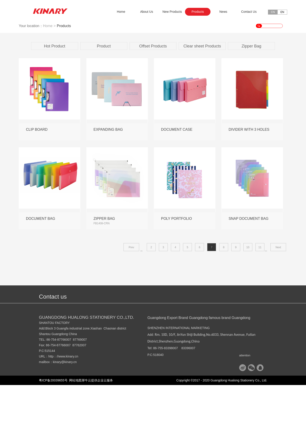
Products (64, 86)
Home (121, 11)
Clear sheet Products (202, 106)
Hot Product (54, 106)
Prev (131, 307)
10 (247, 307)
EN (282, 12)
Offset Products (153, 106)
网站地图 (75, 440)
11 (259, 307)
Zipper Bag (251, 106)
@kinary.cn (69, 422)
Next (278, 307)
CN (273, 12)
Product (104, 106)
